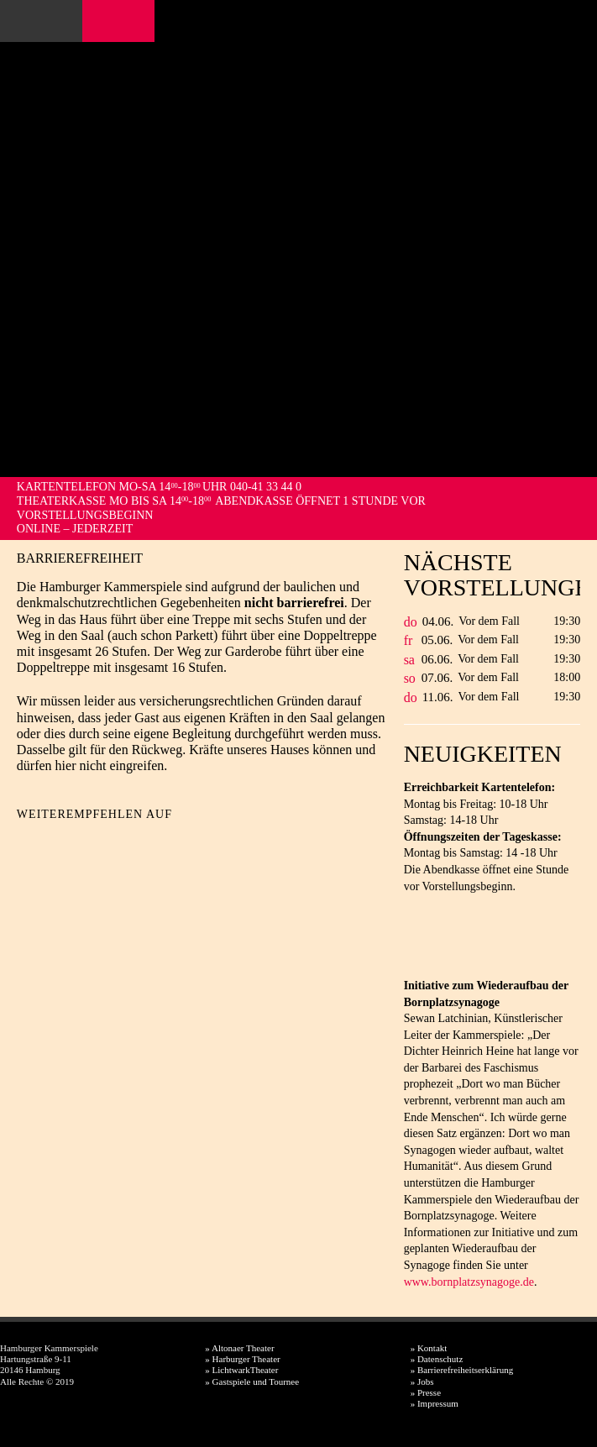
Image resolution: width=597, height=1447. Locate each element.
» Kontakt (429, 1348)
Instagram (122, 21)
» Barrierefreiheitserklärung (462, 1370)
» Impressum (434, 1403)
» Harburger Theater (242, 1359)
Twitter (59, 841)
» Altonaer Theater (239, 1348)
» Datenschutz (437, 1359)
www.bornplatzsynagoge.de (469, 1282)
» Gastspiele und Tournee (252, 1381)
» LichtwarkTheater (241, 1370)
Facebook (99, 21)
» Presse (426, 1392)
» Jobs (422, 1381)
